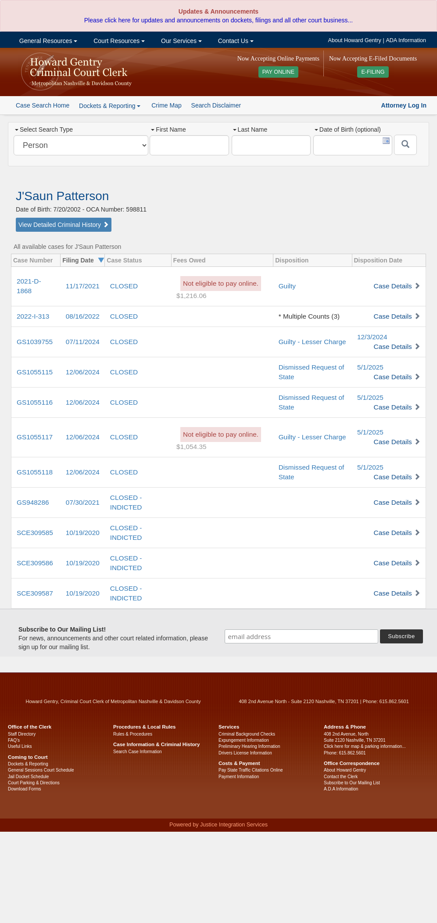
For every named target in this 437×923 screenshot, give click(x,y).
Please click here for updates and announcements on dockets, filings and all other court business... (218, 20)
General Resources (47, 40)
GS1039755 (35, 341)
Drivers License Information (245, 753)
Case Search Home (42, 105)
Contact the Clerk (341, 776)
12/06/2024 (83, 372)
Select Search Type (44, 129)
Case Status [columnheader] (124, 260)
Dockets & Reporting (28, 763)
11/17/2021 (83, 286)
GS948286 (33, 502)
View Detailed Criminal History (63, 224)
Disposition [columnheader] (291, 260)
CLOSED (124, 286)
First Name (168, 129)
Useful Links (20, 746)
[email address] (301, 636)
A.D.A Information (341, 789)
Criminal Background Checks (246, 734)
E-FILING (372, 72)
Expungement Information (243, 740)
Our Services (180, 40)
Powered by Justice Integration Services (218, 825)
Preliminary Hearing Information (249, 746)
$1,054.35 (191, 446)
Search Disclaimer (216, 105)
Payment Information (238, 776)
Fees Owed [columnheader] (189, 260)
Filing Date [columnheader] (78, 260)
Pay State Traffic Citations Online (250, 770)
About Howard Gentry (354, 40)
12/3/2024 (372, 337)
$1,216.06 (191, 295)
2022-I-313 (33, 316)
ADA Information (406, 40)
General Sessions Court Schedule (41, 770)
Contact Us (235, 40)
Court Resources (118, 40)
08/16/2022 (83, 316)
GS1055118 (35, 472)
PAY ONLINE (278, 72)
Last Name (250, 129)
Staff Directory (22, 734)
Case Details (393, 286)
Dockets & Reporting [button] (109, 105)
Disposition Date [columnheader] (378, 260)
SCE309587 (35, 593)
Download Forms (24, 789)
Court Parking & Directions (34, 782)
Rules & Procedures (132, 734)
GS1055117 (35, 437)
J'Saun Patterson (62, 196)
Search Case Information (137, 751)
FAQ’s (14, 740)
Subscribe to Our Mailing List (352, 782)
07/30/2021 (83, 502)
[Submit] (405, 145)
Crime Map (166, 105)
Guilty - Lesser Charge (312, 341)
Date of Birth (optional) (348, 129)
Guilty (287, 286)
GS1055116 (35, 402)
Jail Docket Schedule (28, 776)
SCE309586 (35, 563)
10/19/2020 (83, 532)
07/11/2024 (83, 341)
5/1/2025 (370, 367)
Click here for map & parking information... (365, 746)
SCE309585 (35, 532)
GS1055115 (35, 372)
